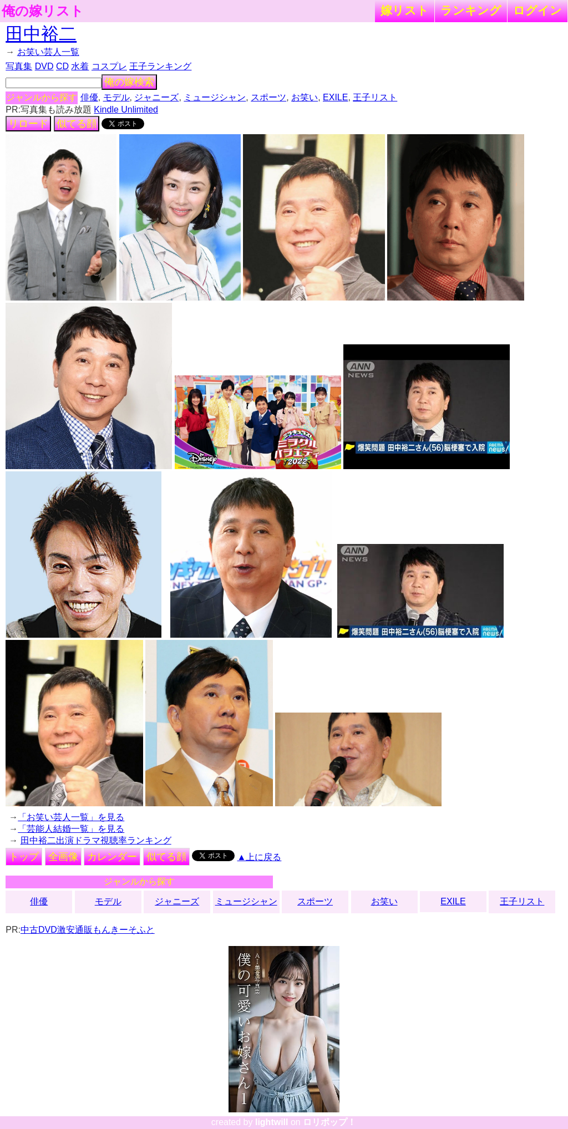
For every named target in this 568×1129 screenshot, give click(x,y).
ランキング (470, 10)
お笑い (304, 97)
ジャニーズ (156, 97)
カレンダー (112, 856)
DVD (44, 66)
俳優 (89, 97)
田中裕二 (41, 34)
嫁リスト (405, 10)
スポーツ (268, 97)
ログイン (537, 10)
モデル (116, 97)
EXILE (335, 97)
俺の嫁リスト (43, 11)
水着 (80, 66)
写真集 (19, 66)
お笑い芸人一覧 (48, 52)
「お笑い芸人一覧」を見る (71, 817)
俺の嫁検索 (129, 82)
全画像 (63, 856)
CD (62, 66)
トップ (24, 856)
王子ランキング (160, 66)
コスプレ (109, 66)
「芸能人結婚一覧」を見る (71, 828)
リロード (28, 123)
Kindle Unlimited (126, 109)
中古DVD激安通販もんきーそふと (88, 929)
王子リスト (375, 97)
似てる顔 (77, 123)
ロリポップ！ (329, 1122)
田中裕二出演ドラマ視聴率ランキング (96, 840)
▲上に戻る (259, 857)
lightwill (271, 1122)
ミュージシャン (215, 97)
